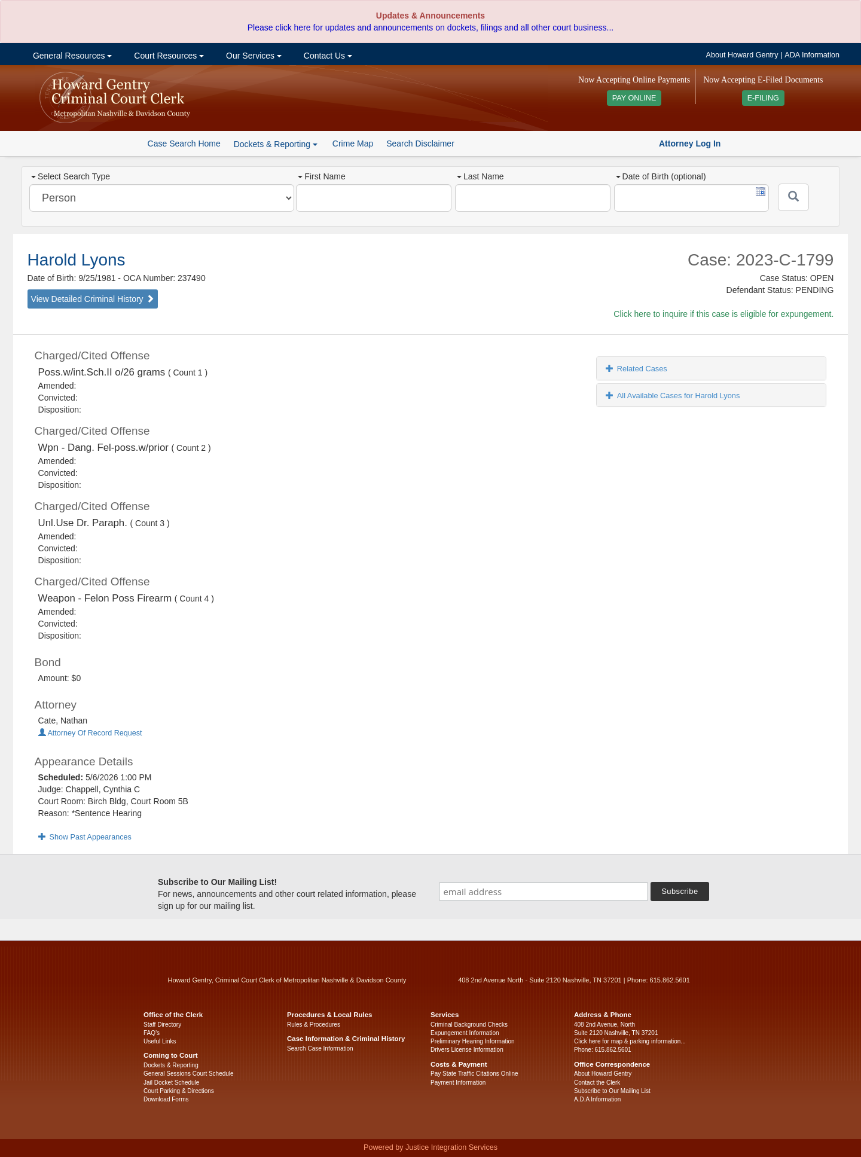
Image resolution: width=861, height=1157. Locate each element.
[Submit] (793, 197)
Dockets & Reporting (171, 1065)
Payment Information (458, 1082)
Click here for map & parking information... (630, 1041)
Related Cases (636, 368)
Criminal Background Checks (469, 1024)
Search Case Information (320, 1048)
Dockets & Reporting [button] (275, 144)
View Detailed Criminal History (92, 299)
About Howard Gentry (742, 55)
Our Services (253, 55)
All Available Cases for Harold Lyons (673, 395)
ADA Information (811, 55)
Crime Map (352, 143)
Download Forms (166, 1099)
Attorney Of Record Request (90, 733)
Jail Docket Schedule (171, 1082)
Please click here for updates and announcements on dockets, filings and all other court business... (430, 27)
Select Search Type (70, 176)
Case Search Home (184, 143)
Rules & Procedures (313, 1024)
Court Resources (168, 55)
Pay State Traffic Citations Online (474, 1073)
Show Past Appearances (85, 837)
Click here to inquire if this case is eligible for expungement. (723, 314)
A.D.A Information (597, 1099)
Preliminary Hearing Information (472, 1041)
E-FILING (763, 98)
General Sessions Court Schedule (189, 1073)
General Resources (71, 55)
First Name (321, 176)
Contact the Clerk (597, 1082)
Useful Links (160, 1041)
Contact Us (326, 55)
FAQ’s (152, 1033)
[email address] (543, 891)
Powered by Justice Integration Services (430, 1147)
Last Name (480, 176)
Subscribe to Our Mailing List (612, 1091)
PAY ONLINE (634, 98)
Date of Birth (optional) (661, 176)
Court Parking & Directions (179, 1091)
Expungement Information (464, 1033)
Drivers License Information (466, 1049)
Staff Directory (162, 1024)
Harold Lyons (77, 260)
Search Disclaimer (420, 143)
